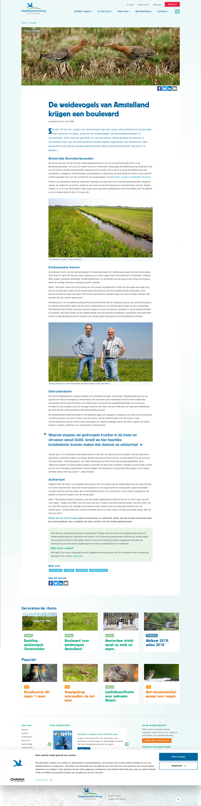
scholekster (135, 177)
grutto (117, 177)
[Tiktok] (172, 753)
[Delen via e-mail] (174, 88)
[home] (33, 8)
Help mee (122, 11)
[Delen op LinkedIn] (169, 88)
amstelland (82, 570)
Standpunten (27, 755)
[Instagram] (155, 753)
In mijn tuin (104, 11)
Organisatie (26, 737)
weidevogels (55, 570)
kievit (147, 177)
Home (24, 23)
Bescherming (142, 11)
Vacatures (25, 740)
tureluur (125, 177)
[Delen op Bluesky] (164, 88)
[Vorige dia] (49, 752)
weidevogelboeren (98, 570)
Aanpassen (178, 786)
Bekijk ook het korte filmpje (62, 518)
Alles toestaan (178, 777)
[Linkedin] (161, 753)
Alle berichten (32, 31)
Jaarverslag (26, 744)
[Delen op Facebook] (159, 88)
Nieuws (24, 730)
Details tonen (41, 801)
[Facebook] (144, 753)
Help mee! (78, 556)
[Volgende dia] (127, 752)
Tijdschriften (27, 748)
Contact (161, 11)
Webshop (157, 5)
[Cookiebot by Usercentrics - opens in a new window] (17, 801)
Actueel (32, 23)
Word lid (84, 749)
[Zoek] (177, 11)
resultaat (69, 570)
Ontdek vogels (82, 11)
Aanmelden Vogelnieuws (157, 740)
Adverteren (26, 751)
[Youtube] (150, 753)
